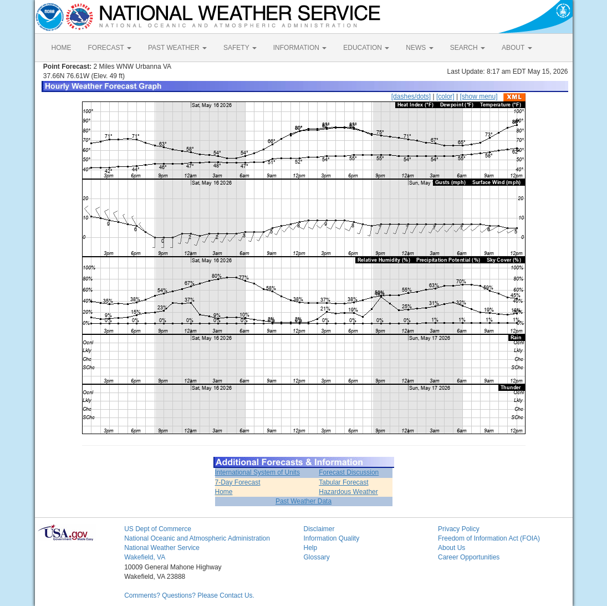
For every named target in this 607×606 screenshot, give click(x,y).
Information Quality (331, 538)
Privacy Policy (459, 529)
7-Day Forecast (238, 482)
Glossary (316, 557)
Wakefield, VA (144, 557)
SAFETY (240, 48)
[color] (445, 96)
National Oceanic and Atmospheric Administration (197, 538)
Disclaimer (318, 529)
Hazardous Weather (348, 492)
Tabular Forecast (343, 482)
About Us (451, 548)
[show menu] (478, 96)
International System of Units (257, 472)
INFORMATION (300, 48)
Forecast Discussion (349, 472)
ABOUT (517, 48)
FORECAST (109, 48)
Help (310, 548)
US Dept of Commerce (157, 529)
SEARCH (467, 48)
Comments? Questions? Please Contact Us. (189, 595)
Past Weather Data (303, 501)
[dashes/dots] (411, 96)
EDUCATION (366, 48)
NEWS (419, 48)
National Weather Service (162, 548)
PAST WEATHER (177, 48)
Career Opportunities (468, 557)
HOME (62, 48)
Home (224, 492)
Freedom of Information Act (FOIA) (489, 538)
